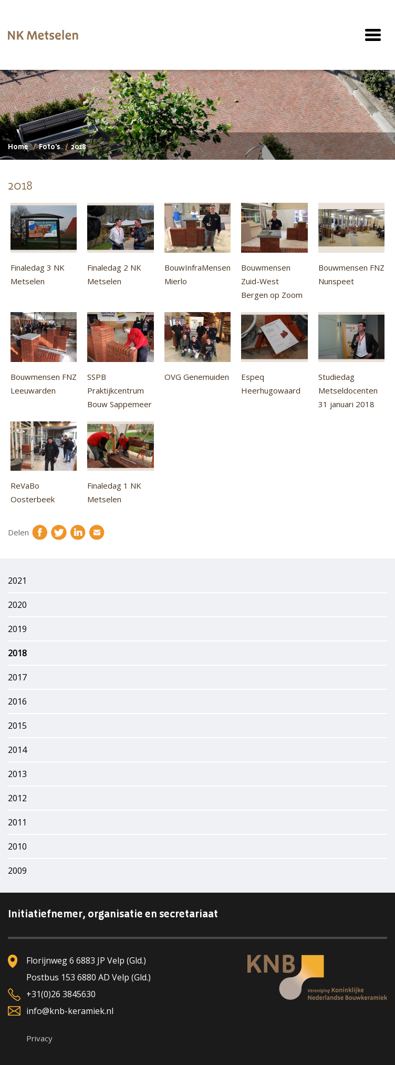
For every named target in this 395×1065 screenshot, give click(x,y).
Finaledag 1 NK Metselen (120, 463)
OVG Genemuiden (197, 347)
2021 (17, 580)
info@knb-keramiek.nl (69, 1011)
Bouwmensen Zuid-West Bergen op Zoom (274, 251)
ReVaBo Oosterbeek (44, 463)
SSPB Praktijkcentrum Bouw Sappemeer (120, 360)
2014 (17, 750)
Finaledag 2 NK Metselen (120, 244)
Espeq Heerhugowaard (274, 354)
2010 (17, 846)
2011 (17, 822)
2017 (17, 677)
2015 (17, 725)
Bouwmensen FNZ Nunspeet (351, 244)
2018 (17, 653)
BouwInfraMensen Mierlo (197, 244)
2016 (17, 701)
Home (18, 147)
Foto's (49, 147)
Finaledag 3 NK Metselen (44, 244)
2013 (17, 774)
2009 (17, 870)
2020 (17, 605)
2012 (17, 798)
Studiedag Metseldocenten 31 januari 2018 (351, 360)
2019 (17, 629)
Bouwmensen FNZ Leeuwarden (44, 354)
